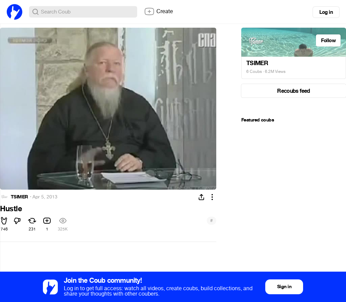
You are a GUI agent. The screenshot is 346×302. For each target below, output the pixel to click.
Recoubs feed (293, 90)
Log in (326, 12)
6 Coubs (254, 71)
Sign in (284, 286)
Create (158, 11)
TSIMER (19, 197)
